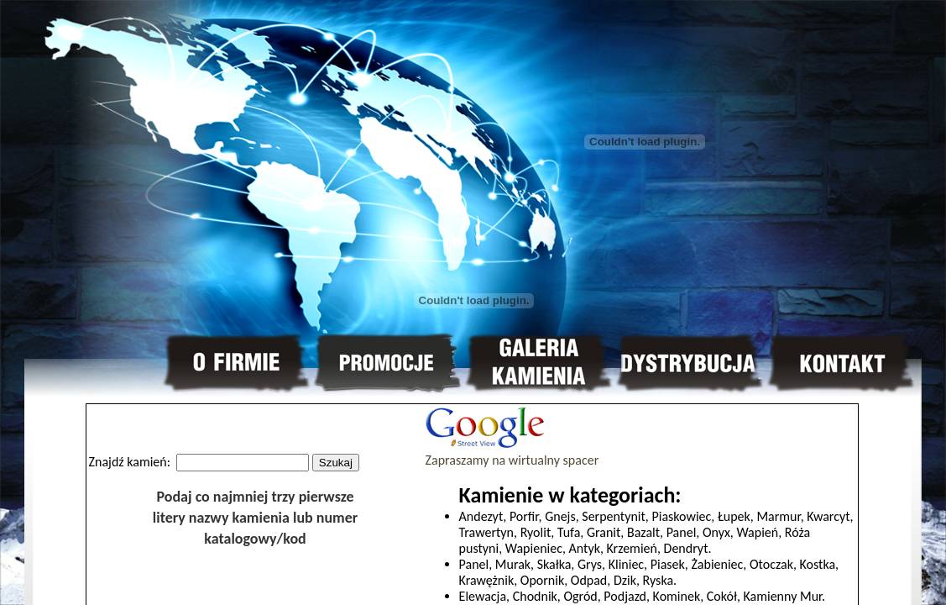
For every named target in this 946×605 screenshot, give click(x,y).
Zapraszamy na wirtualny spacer (512, 452)
